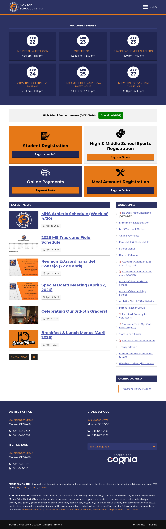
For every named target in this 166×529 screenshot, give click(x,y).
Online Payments (129, 235)
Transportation (128, 347)
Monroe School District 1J (137, 388)
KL (18, 487)
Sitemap (153, 524)
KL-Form (43, 487)
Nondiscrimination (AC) (33, 509)
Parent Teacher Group (132, 307)
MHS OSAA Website (142, 301)
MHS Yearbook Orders (132, 229)
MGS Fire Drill (83, 51)
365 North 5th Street (21, 419)
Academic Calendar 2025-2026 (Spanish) (135, 273)
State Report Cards (130, 334)
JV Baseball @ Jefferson (32, 51)
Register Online (120, 157)
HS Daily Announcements (135, 212)
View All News (19, 357)
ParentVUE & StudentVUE (134, 242)
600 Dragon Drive (98, 419)
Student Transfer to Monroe (137, 340)
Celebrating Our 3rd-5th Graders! (74, 311)
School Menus (127, 248)
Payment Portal (46, 190)
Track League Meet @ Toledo (133, 51)
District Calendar (129, 255)
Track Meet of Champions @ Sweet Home (83, 84)
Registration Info (45, 154)
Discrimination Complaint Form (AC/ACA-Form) (115, 509)
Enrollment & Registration (134, 222)
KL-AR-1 (24, 487)
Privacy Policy (138, 524)
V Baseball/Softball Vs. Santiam (32, 84)
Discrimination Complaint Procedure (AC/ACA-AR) (68, 509)
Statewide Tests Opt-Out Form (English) (135, 325)
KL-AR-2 (33, 487)
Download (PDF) (111, 115)
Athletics (124, 301)
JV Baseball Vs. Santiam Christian (133, 84)
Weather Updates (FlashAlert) (136, 363)
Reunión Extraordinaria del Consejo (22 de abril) (68, 263)
